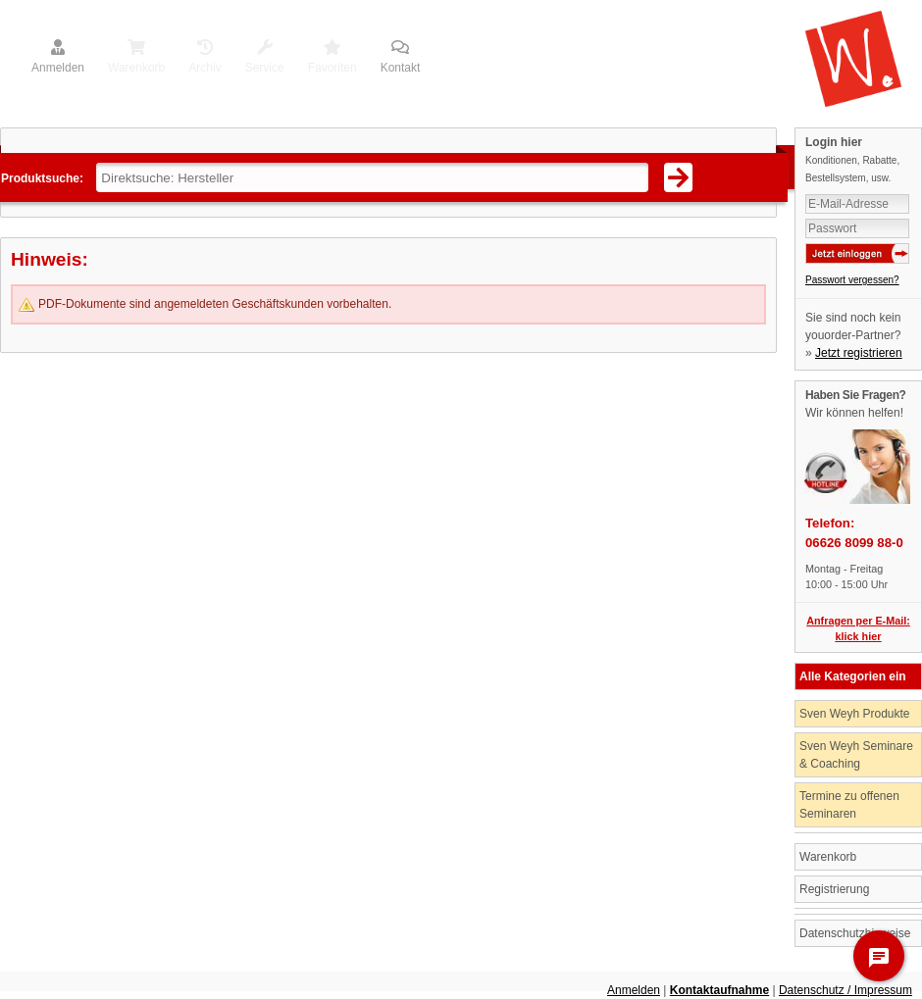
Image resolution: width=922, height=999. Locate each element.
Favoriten (332, 58)
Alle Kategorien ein (852, 676)
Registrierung (834, 889)
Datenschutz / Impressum (845, 990)
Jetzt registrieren (858, 353)
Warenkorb (136, 58)
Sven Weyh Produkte (854, 714)
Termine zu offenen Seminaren (849, 805)
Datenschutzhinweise (854, 933)
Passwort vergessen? (852, 280)
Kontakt (401, 58)
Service (264, 58)
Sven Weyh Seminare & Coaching (856, 755)
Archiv (204, 58)
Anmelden (57, 58)
